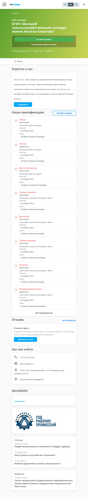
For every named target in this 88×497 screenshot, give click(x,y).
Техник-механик (27, 240)
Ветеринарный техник (30, 289)
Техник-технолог (27, 192)
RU (71, 4)
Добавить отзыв (25, 339)
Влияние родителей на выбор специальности (37, 463)
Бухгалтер (24, 216)
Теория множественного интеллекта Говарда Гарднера (42, 446)
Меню (18, 61)
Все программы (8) (44, 313)
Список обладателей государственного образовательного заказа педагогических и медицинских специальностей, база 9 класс (43, 483)
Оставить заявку (44, 39)
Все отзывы (69, 320)
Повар (22, 119)
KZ (66, 4)
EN (76, 4)
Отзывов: (48, 51)
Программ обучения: (21, 51)
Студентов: (37, 51)
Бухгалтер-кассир (28, 168)
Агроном (23, 264)
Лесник (23, 143)
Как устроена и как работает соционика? (34, 455)
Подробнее (23, 104)
